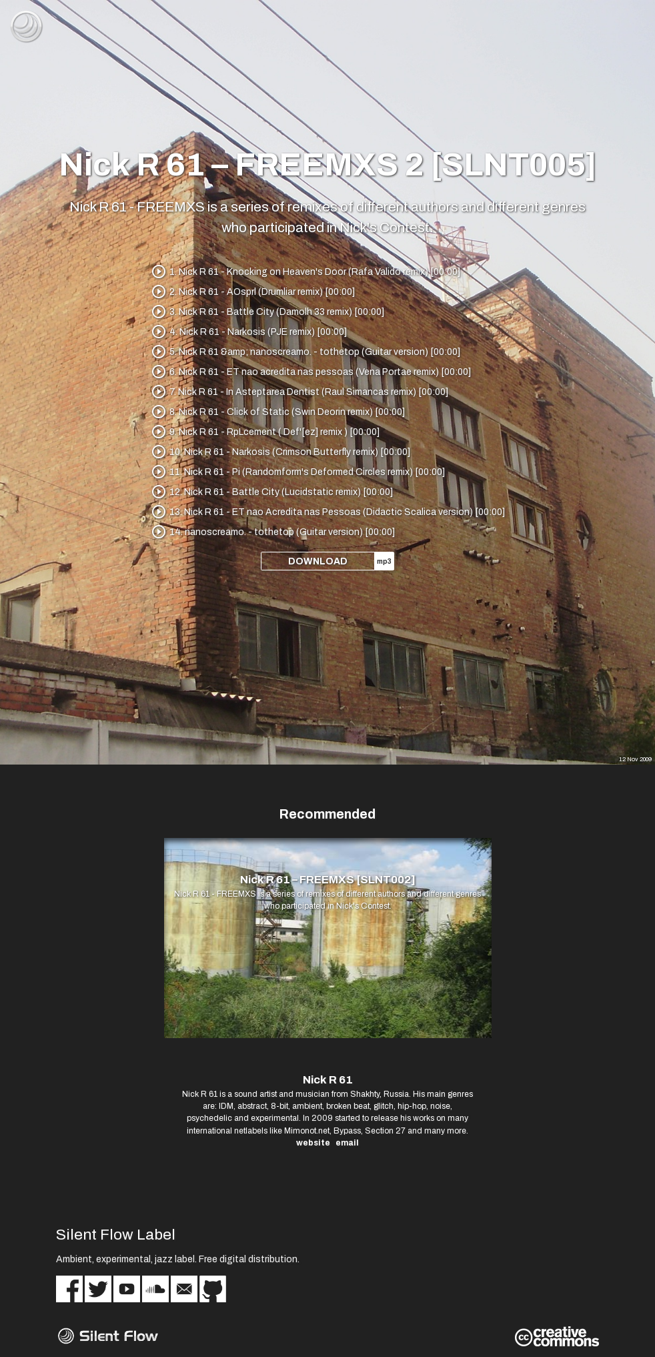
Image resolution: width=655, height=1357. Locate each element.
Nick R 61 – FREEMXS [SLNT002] (328, 879)
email (347, 1143)
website (313, 1143)
